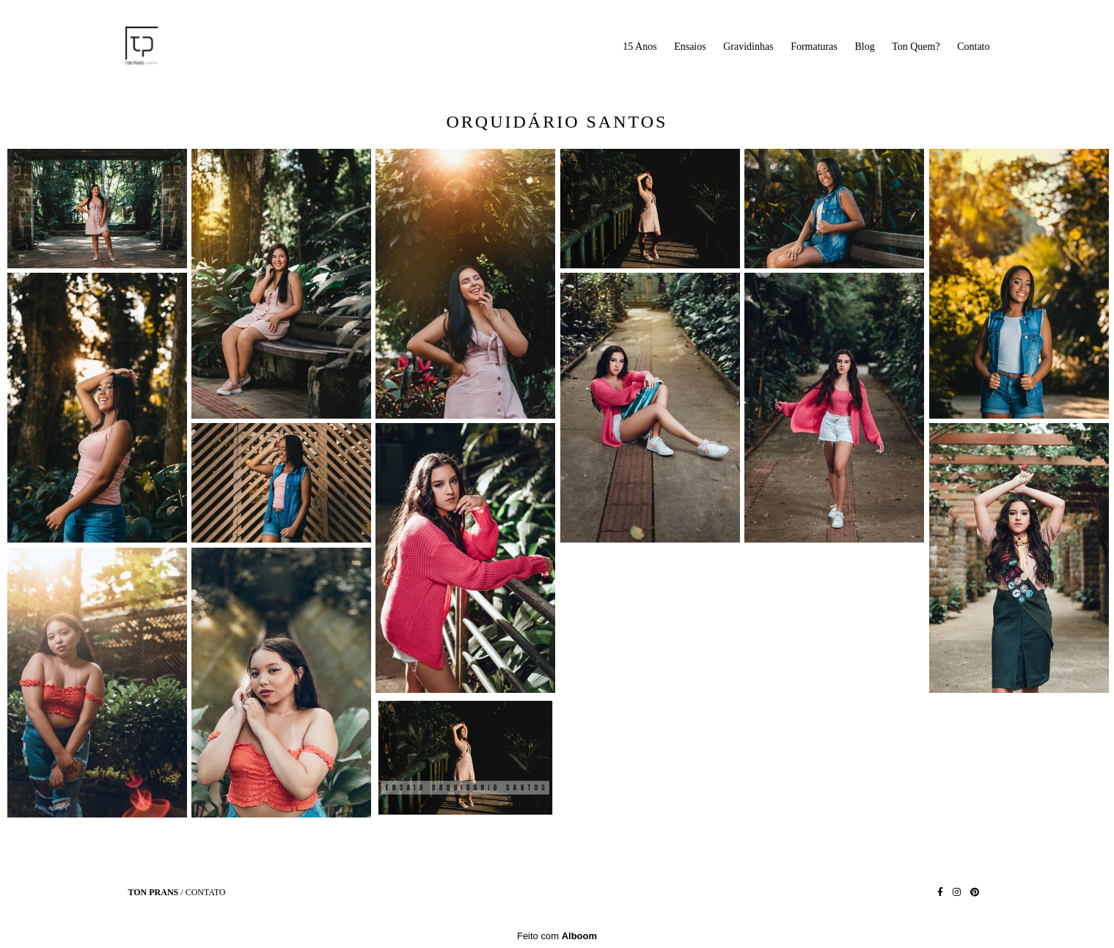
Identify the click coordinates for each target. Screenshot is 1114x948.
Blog (864, 46)
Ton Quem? (916, 46)
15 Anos (639, 46)
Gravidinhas (748, 46)
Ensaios (690, 46)
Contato (973, 46)
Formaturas (814, 46)
